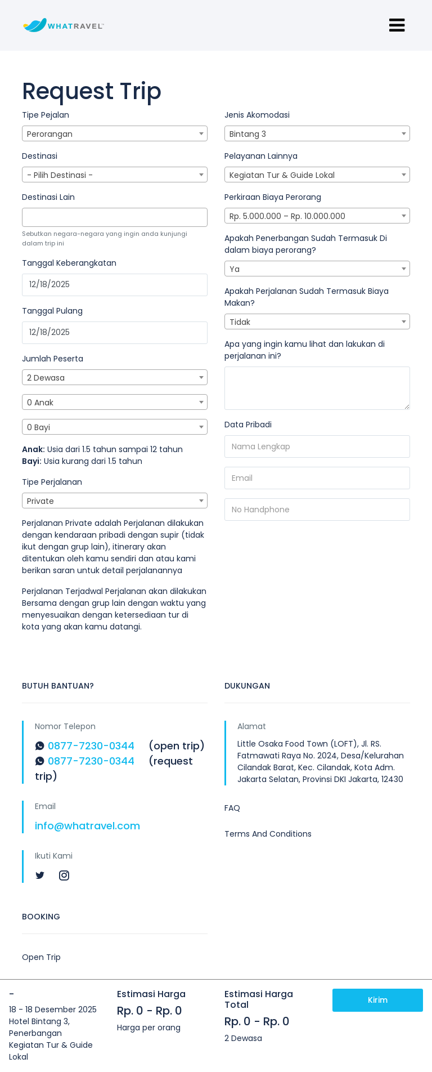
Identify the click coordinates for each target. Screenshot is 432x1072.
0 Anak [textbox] (40, 402)
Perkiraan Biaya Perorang (272, 197)
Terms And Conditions (268, 833)
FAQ (232, 808)
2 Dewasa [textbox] (46, 377)
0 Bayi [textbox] (38, 427)
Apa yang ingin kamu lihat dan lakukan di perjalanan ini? (304, 349)
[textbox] (28, 217)
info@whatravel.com (87, 826)
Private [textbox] (40, 501)
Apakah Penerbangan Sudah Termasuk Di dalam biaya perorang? (305, 244)
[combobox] (115, 133)
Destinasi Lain (48, 197)
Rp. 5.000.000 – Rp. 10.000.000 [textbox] (287, 216)
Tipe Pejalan (45, 114)
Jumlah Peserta (52, 358)
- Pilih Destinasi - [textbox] (60, 175)
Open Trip (41, 957)
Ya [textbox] (235, 269)
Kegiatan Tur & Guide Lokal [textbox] (282, 175)
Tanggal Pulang (52, 310)
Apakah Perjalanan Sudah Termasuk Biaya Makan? (306, 297)
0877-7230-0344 (91, 746)
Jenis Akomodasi (257, 114)
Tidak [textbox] (240, 322)
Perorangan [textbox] (50, 134)
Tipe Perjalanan (52, 482)
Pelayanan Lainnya (261, 156)
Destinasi (39, 156)
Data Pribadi (248, 424)
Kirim (378, 1000)
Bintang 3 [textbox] (248, 134)
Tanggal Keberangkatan (69, 263)
